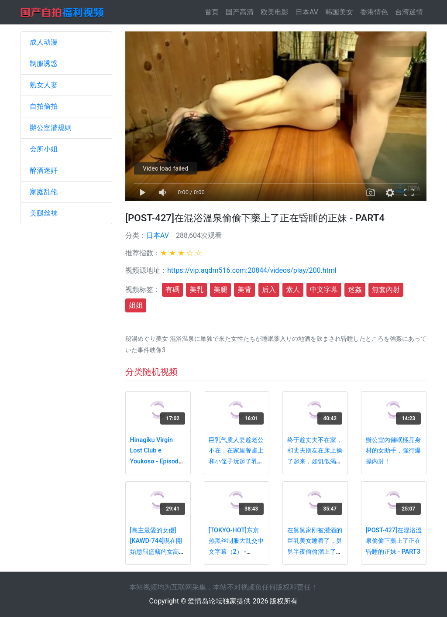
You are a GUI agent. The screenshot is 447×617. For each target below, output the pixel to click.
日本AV (307, 12)
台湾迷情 (409, 12)
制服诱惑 (44, 63)
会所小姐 (44, 149)
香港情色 (374, 12)
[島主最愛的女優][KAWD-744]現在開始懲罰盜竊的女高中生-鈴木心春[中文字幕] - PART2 (157, 552)
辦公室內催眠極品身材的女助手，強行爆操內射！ (393, 450)
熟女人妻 (44, 85)
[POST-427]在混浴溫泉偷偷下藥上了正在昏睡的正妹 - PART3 (394, 541)
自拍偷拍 (44, 106)
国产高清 (240, 12)
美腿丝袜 (44, 213)
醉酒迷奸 (44, 170)
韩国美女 (339, 12)
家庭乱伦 (44, 192)
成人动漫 (44, 42)
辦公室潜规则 (51, 127)
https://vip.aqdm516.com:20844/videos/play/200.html (252, 270)
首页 (213, 11)
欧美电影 (275, 12)
